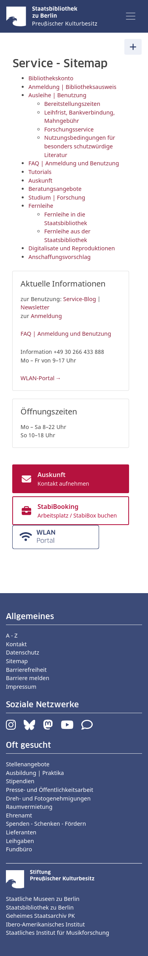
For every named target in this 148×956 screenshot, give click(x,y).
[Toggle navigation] (131, 16)
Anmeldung (46, 316)
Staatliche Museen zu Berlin (42, 898)
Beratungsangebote (55, 188)
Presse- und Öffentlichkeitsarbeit (49, 789)
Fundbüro (19, 849)
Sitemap (17, 661)
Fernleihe (40, 205)
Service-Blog (79, 299)
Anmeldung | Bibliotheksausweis (72, 87)
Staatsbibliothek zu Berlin (40, 907)
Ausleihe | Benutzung (57, 95)
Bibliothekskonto (50, 78)
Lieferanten (21, 832)
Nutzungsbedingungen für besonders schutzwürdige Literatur (79, 146)
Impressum (21, 686)
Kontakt (16, 644)
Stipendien (20, 781)
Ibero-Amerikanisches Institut (45, 924)
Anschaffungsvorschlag (59, 257)
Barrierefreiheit (26, 669)
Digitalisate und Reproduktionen (71, 248)
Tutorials (39, 172)
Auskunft (40, 180)
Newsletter (35, 307)
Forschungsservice (69, 129)
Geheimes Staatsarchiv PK (40, 915)
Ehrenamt (19, 815)
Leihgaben (20, 841)
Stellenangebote (27, 764)
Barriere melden (27, 678)
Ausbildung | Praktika (35, 773)
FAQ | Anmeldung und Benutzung (73, 163)
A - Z (12, 635)
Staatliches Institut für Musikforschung (57, 932)
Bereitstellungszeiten (72, 103)
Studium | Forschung (56, 197)
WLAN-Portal (37, 378)
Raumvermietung (29, 806)
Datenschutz (22, 652)
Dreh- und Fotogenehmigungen (48, 798)
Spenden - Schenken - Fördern (46, 823)
